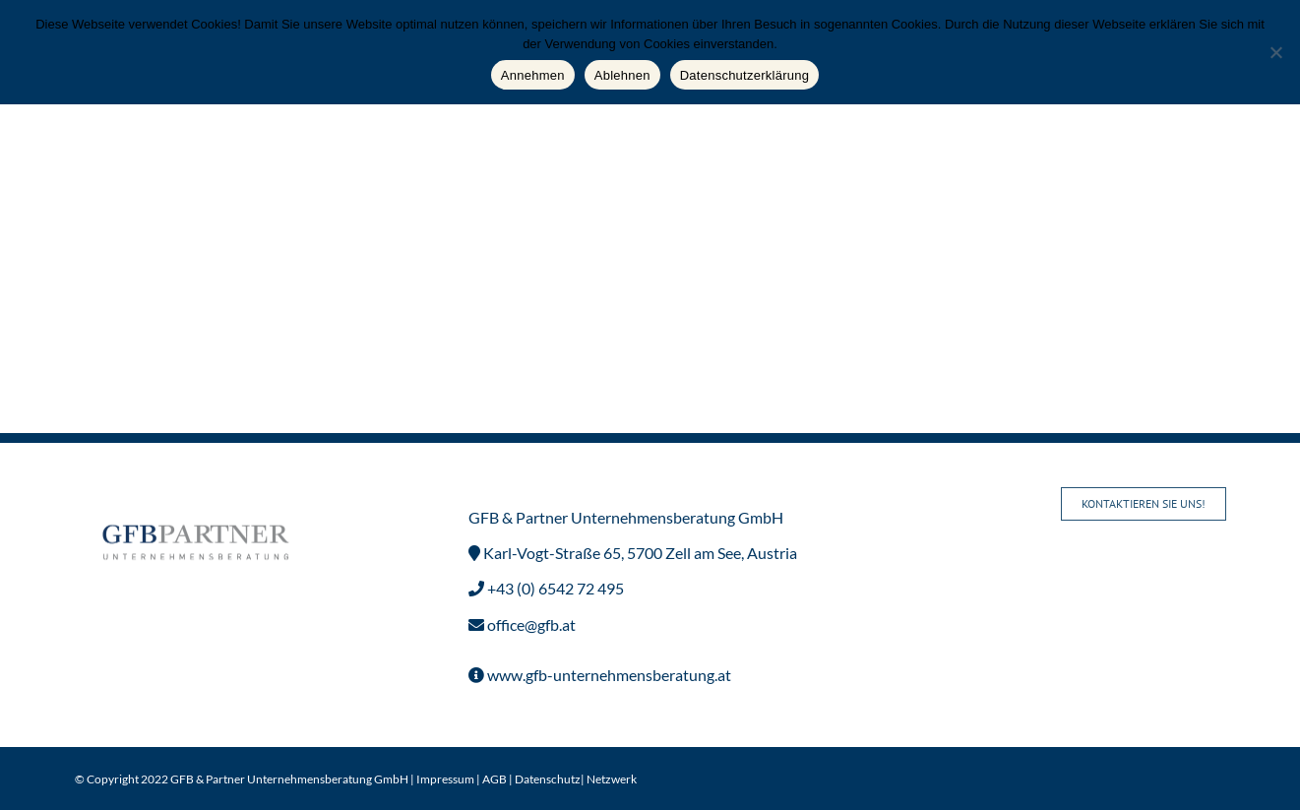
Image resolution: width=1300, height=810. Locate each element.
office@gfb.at (530, 624)
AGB (494, 779)
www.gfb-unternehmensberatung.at (607, 674)
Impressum (445, 779)
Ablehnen (622, 75)
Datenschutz (548, 779)
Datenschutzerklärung (744, 75)
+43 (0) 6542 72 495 (554, 588)
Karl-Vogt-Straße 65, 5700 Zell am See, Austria (638, 552)
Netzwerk (612, 779)
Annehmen (533, 75)
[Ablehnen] (1275, 52)
